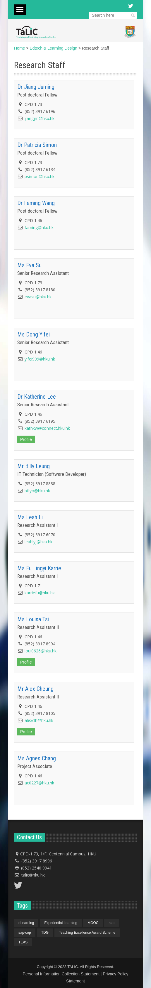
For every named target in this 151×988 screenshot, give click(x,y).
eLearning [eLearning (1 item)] (26, 923)
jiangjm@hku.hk (39, 118)
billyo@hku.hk (37, 490)
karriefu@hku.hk (40, 592)
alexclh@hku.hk (39, 720)
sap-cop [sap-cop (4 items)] (24, 933)
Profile (26, 439)
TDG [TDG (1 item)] (45, 933)
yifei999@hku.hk (40, 359)
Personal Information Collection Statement (61, 974)
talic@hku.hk (33, 875)
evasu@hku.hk (38, 297)
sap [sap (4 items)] (111, 923)
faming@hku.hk (39, 227)
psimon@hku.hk (39, 176)
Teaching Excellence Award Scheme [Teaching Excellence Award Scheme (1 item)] (87, 933)
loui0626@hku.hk (40, 651)
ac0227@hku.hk (39, 783)
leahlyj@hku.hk (38, 541)
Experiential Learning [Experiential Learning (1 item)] (60, 923)
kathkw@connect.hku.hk (47, 428)
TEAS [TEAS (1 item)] (23, 942)
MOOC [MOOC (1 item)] (92, 923)
